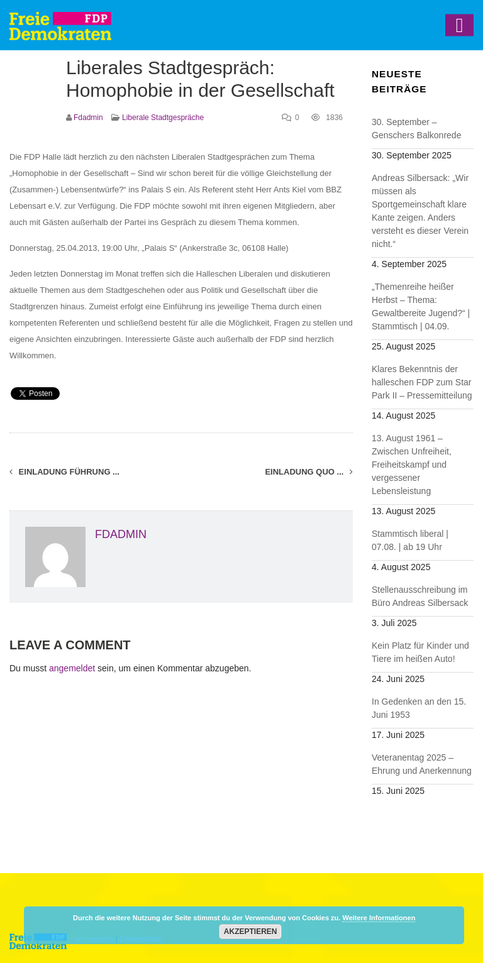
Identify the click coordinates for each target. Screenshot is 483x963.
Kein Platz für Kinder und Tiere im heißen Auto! (420, 652)
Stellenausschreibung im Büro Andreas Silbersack (420, 596)
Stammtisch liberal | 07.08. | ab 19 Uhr (410, 540)
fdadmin (88, 117)
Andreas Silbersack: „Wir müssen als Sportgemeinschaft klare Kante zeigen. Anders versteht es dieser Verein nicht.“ (420, 211)
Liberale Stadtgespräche (163, 117)
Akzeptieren (250, 931)
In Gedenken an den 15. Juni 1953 (419, 708)
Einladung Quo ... (309, 471)
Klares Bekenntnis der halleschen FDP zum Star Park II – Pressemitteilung (422, 382)
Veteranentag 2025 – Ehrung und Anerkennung (422, 764)
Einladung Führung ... (64, 471)
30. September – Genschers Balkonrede (416, 128)
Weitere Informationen (378, 918)
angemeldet (72, 668)
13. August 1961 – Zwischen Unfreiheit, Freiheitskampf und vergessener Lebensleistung (412, 464)
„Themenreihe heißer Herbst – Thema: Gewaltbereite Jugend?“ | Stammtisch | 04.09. (421, 306)
